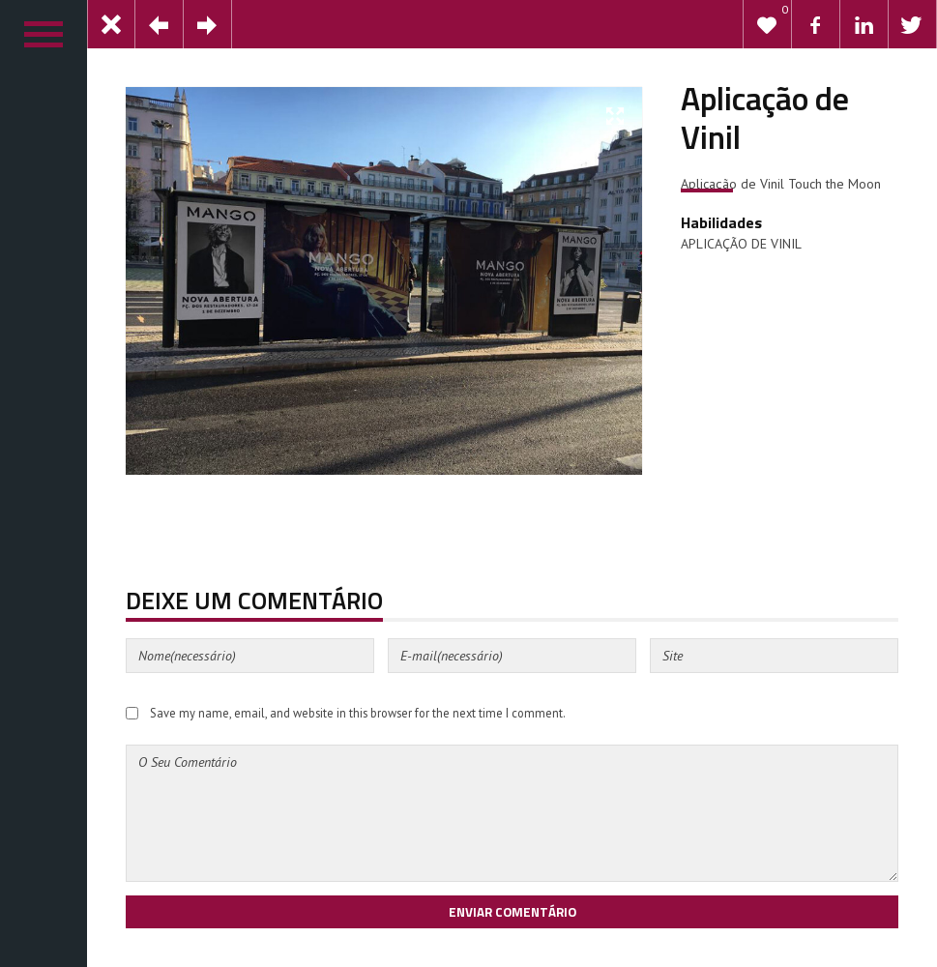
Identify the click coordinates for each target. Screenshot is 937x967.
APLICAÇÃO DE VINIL (741, 243)
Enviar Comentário (512, 912)
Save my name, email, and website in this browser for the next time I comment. (358, 712)
